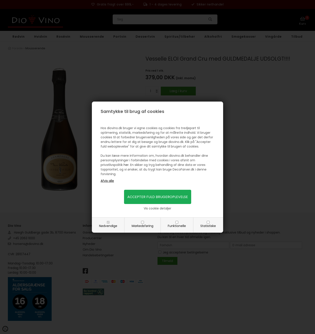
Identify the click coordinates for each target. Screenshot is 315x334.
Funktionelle (177, 226)
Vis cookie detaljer (157, 208)
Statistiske (208, 226)
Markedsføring (142, 226)
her (126, 165)
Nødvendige (108, 226)
